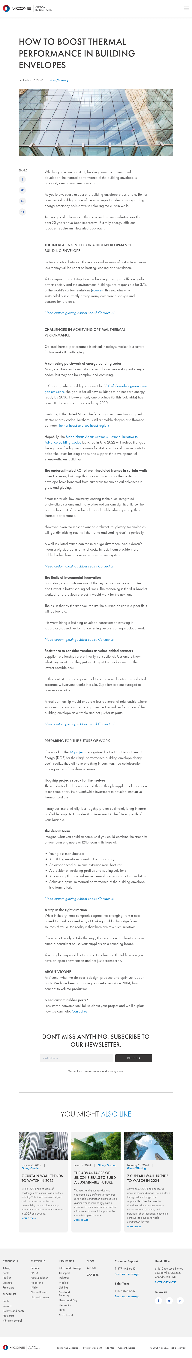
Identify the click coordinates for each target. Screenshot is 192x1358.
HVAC (62, 1310)
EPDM (34, 1273)
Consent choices (126, 1347)
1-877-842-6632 (166, 1282)
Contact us (79, 1011)
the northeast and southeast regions (84, 425)
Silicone (35, 1268)
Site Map (110, 1347)
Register (133, 1058)
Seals (6, 1273)
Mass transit (66, 1315)
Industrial (64, 1278)
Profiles (7, 1278)
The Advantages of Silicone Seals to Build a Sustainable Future (95, 1177)
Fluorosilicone (38, 1292)
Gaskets (7, 1283)
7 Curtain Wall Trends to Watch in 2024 (147, 1178)
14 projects (78, 752)
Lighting (63, 1287)
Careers (93, 1275)
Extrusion (10, 1261)
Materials (38, 1261)
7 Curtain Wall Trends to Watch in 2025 (42, 1178)
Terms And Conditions (68, 1347)
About (91, 1268)
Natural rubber (39, 1278)
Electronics (65, 1305)
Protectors (8, 1287)
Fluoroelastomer (40, 1297)
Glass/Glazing (59, 80)
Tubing (6, 1268)
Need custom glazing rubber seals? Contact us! (80, 312)
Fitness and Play (68, 1300)
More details (29, 1218)
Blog (90, 1261)
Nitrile (34, 1287)
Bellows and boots (13, 1311)
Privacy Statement (92, 1347)
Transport (64, 1273)
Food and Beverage (64, 1293)
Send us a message (127, 1274)
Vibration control (12, 1321)
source (97, 290)
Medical (63, 1283)
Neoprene (37, 1283)
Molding (9, 1294)
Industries (66, 1261)
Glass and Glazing (70, 1268)
